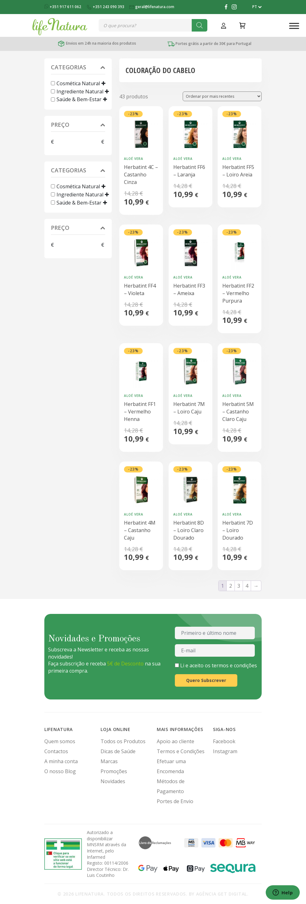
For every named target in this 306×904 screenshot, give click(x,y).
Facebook (224, 741)
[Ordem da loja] (222, 96)
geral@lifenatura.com (152, 6)
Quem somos (59, 741)
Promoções (114, 771)
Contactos (56, 751)
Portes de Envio (175, 801)
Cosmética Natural (78, 83)
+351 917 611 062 (63, 6)
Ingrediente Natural (80, 91)
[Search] (199, 25)
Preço (78, 125)
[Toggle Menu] (294, 26)
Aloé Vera (133, 158)
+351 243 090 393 (105, 6)
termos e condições (234, 665)
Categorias (78, 68)
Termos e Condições (181, 751)
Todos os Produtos (123, 741)
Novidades (113, 781)
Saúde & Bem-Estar (79, 99)
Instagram (225, 751)
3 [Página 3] (238, 585)
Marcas (109, 761)
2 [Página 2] (230, 585)
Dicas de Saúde (118, 751)
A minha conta (61, 761)
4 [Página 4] (246, 585)
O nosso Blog (60, 771)
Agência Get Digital (221, 894)
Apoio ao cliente (175, 741)
